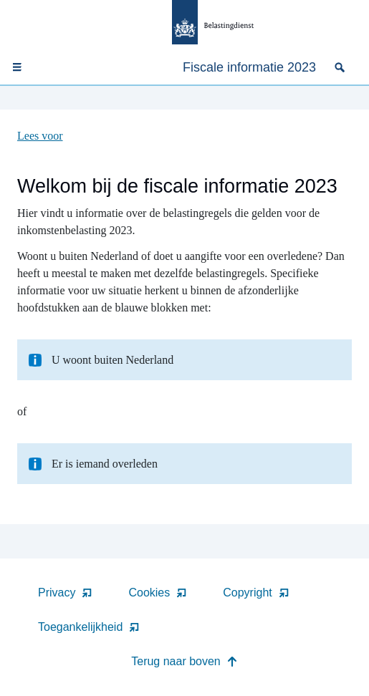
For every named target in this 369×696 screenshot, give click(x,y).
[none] (342, 67)
